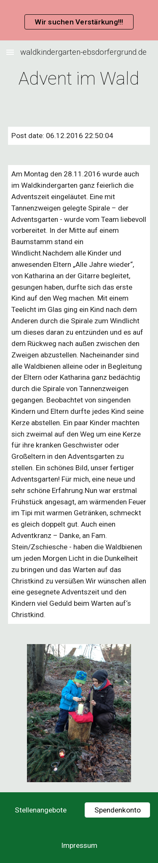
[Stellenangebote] (40, 810)
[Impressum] (79, 846)
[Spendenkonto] (117, 810)
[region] (79, 20)
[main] (79, 78)
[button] (10, 52)
